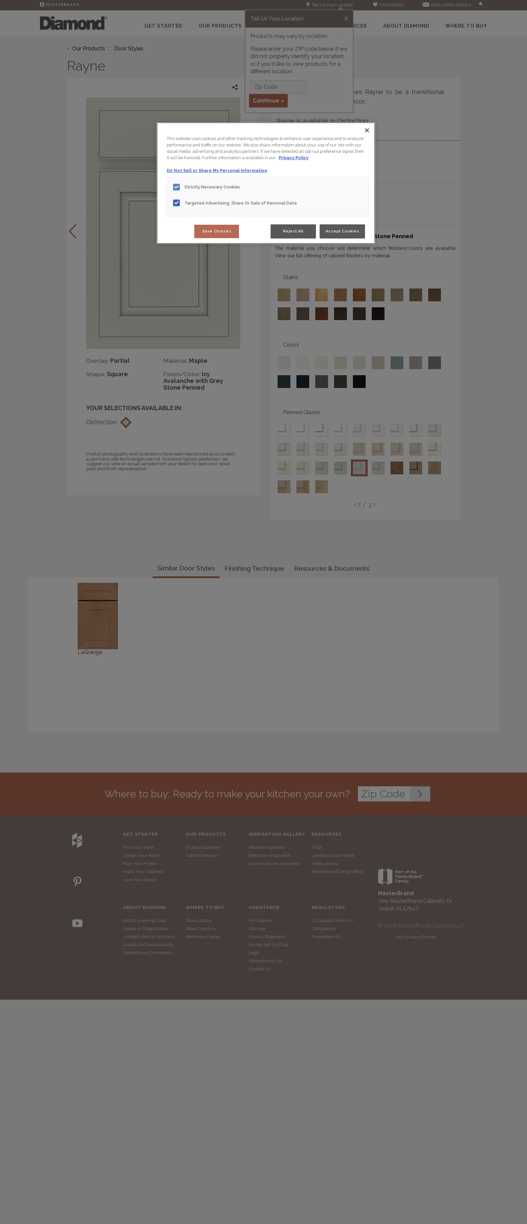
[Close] (367, 130)
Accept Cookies (342, 231)
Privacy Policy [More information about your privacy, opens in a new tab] (294, 157)
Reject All (293, 231)
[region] (266, 183)
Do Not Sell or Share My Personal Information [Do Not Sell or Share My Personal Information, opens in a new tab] (217, 170)
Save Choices (216, 231)
